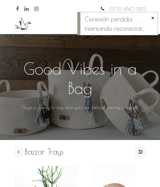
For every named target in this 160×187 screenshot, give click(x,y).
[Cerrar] (153, 18)
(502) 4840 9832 (127, 8)
